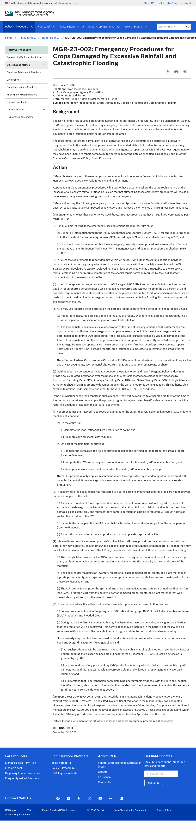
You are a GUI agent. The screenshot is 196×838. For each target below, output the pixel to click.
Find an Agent (171, 3)
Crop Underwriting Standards (22, 87)
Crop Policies (14, 79)
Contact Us (104, 782)
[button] (44, 64)
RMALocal (44, 26)
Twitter (90, 799)
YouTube (100, 799)
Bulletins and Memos (27, 65)
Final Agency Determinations (22, 94)
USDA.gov (10, 810)
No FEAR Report (95, 810)
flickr (111, 799)
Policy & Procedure (16, 26)
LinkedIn (121, 799)
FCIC (160, 3)
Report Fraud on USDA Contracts (59, 810)
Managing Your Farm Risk (20, 762)
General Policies (27, 110)
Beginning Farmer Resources (22, 773)
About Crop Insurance (101, 26)
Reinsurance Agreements (27, 118)
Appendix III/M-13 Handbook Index (25, 57)
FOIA (29, 810)
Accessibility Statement (17, 814)
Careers (102, 771)
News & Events (133, 26)
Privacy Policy (163, 810)
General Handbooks (17, 102)
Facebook (58, 799)
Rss (79, 799)
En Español (186, 3)
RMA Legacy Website (64, 773)
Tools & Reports (69, 26)
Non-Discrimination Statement (130, 810)
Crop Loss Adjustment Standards (24, 72)
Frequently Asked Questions (22, 778)
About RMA (149, 3)
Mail (69, 799)
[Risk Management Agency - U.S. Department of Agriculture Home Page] (35, 13)
